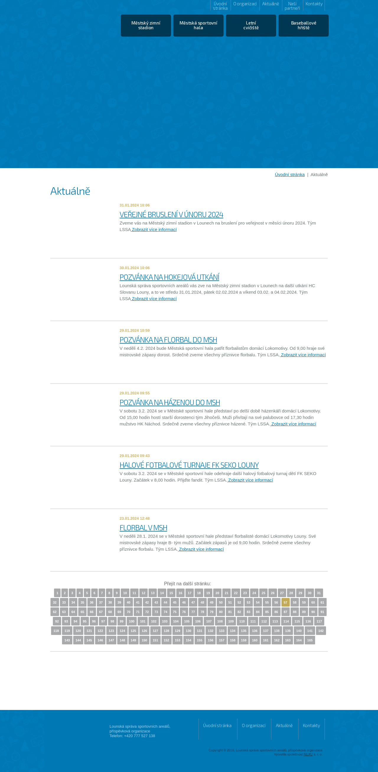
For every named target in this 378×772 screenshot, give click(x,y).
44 (165, 602)
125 (133, 631)
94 (75, 621)
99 (121, 621)
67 (101, 612)
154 (188, 640)
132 (210, 631)
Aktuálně (270, 3)
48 (202, 602)
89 (304, 612)
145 (89, 640)
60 (313, 602)
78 (202, 612)
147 (111, 640)
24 (254, 593)
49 (212, 602)
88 (294, 612)
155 (199, 640)
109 (231, 621)
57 (285, 602)
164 (299, 640)
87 (285, 612)
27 (282, 593)
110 (242, 621)
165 (309, 640)
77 (193, 612)
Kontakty (314, 3)
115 (297, 621)
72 (147, 612)
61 (322, 602)
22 (235, 593)
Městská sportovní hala (198, 25)
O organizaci (245, 3)
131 (199, 631)
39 (119, 602)
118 (56, 631)
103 (164, 621)
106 (198, 621)
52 (239, 602)
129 (177, 631)
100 (131, 621)
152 (166, 640)
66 (91, 612)
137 (265, 631)
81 (230, 612)
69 (119, 612)
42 (147, 602)
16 (180, 593)
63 (64, 612)
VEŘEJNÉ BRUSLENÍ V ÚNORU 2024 (171, 214)
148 (122, 640)
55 (267, 602)
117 (319, 621)
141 (309, 631)
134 (232, 631)
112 (264, 621)
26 (272, 593)
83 (248, 612)
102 (153, 621)
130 (188, 631)
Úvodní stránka (220, 5)
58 (294, 602)
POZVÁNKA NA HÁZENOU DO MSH (170, 402)
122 (100, 631)
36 (91, 602)
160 (254, 640)
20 (217, 593)
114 (286, 621)
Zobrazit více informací (154, 229)
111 (253, 621)
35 (82, 602)
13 (152, 593)
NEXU (308, 754)
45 (175, 602)
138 (276, 631)
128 (166, 631)
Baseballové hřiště (303, 25)
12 (143, 593)
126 (144, 631)
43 (156, 602)
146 (100, 640)
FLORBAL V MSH (143, 527)
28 (291, 593)
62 (54, 612)
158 (232, 640)
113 (275, 621)
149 (133, 640)
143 (67, 640)
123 (111, 631)
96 (94, 621)
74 (165, 612)
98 (112, 621)
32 (54, 602)
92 (57, 621)
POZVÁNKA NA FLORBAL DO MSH (168, 339)
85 (267, 612)
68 (110, 612)
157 (221, 640)
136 (254, 631)
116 (308, 621)
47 (193, 602)
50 (221, 602)
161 (265, 640)
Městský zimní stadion (145, 25)
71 (138, 612)
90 (313, 612)
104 (175, 621)
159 (243, 640)
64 (73, 612)
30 (309, 593)
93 (66, 621)
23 (245, 593)
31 (319, 593)
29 (300, 593)
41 (138, 602)
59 (304, 602)
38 (110, 602)
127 (155, 631)
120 (78, 631)
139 (288, 631)
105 (187, 621)
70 (128, 612)
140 (299, 631)
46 (184, 602)
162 (276, 640)
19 (208, 593)
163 (288, 640)
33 (64, 602)
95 (85, 621)
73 (156, 612)
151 (155, 640)
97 (103, 621)
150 (144, 640)
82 (239, 612)
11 (134, 593)
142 (321, 631)
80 (221, 612)
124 (122, 631)
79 (212, 612)
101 (142, 621)
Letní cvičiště (250, 25)
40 (128, 602)
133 (221, 631)
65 (82, 612)
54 (258, 602)
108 (220, 621)
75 (175, 612)
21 (226, 593)
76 (184, 612)
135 (243, 631)
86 (276, 612)
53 (248, 602)
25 (263, 593)
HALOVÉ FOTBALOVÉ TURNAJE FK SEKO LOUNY (189, 464)
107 (208, 621)
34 (73, 602)
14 (162, 593)
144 (78, 640)
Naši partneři (292, 5)
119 (67, 631)
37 (101, 602)
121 (89, 631)
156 (210, 640)
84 (258, 612)
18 (199, 593)
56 (276, 602)
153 (177, 640)
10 (125, 593)
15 (171, 593)
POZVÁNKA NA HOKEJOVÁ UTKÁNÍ (169, 276)
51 (230, 602)
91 (322, 612)
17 (189, 593)
